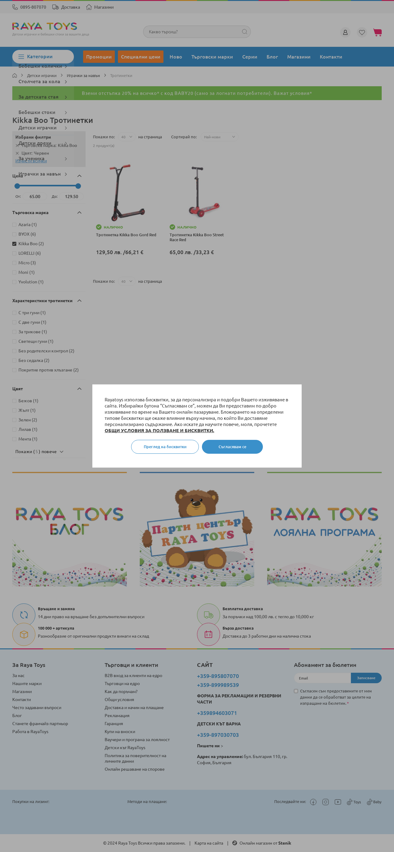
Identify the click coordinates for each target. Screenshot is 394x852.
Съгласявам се (232, 446)
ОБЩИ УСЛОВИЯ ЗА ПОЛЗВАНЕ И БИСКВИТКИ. (159, 430)
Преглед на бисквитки (165, 446)
